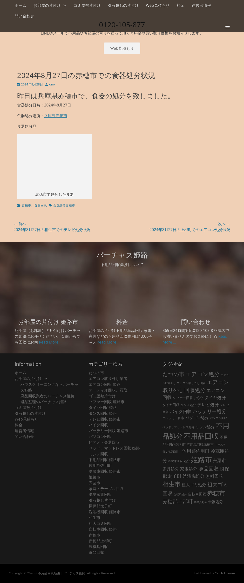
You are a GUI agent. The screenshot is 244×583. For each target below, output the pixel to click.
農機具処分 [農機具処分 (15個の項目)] (200, 502)
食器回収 (40, 205)
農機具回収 (98, 546)
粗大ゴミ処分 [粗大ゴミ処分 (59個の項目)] (194, 484)
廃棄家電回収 (100, 494)
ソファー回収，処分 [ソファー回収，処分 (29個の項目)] (188, 397)
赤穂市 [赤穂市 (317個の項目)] (216, 493)
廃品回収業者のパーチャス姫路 (47, 396)
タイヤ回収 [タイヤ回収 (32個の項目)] (171, 404)
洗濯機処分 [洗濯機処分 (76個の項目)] (193, 476)
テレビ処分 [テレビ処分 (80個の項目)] (208, 404)
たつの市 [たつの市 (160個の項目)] (173, 374)
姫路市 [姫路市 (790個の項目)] (201, 459)
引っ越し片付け (102, 500)
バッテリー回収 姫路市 (108, 430)
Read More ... (50, 342)
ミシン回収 (98, 454)
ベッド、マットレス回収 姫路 (114, 448)
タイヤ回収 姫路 (103, 407)
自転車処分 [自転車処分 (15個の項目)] (180, 494)
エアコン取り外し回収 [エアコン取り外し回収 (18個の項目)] (191, 383)
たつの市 (96, 372)
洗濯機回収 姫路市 (105, 511)
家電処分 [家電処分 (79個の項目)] (188, 469)
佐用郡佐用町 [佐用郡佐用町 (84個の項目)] (196, 451)
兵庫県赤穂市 (55, 115)
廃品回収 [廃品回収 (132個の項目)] (208, 468)
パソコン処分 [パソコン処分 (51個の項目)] (197, 417)
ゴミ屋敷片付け (87, 5)
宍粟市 (94, 482)
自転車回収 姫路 (103, 529)
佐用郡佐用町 (100, 465)
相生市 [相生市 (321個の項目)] (172, 484)
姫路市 (94, 477)
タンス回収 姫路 (103, 413)
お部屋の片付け (47, 5)
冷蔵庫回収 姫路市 (105, 471)
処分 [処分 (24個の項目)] (187, 461)
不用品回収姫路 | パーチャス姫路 (61, 573)
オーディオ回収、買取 (108, 390)
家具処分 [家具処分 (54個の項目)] (171, 469)
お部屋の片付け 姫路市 (48, 322)
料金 (180, 5)
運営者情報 (201, 5)
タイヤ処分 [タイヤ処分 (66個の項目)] (215, 397)
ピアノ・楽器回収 (104, 442)
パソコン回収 (100, 436)
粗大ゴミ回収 (100, 523)
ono (52, 84)
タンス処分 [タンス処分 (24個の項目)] (188, 405)
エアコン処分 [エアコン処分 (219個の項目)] (202, 374)
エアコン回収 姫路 (105, 384)
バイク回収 (98, 425)
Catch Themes (225, 573)
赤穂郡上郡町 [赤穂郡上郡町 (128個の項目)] (178, 501)
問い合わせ (24, 16)
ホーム (20, 5)
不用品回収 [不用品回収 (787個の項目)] (201, 436)
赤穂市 (26, 205)
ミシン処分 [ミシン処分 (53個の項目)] (205, 426)
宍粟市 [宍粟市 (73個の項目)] (219, 460)
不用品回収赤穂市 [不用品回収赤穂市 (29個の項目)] (200, 444)
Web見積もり (157, 5)
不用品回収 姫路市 (105, 459)
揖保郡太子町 (100, 506)
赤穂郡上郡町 (100, 540)
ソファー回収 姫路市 (106, 401)
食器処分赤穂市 (64, 205)
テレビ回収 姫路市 (105, 419)
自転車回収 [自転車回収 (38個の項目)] (197, 494)
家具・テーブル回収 (106, 488)
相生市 (94, 517)
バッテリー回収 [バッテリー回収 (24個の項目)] (173, 418)
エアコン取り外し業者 (108, 378)
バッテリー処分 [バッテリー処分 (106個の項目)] (209, 411)
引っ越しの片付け (123, 5)
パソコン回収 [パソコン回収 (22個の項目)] (218, 418)
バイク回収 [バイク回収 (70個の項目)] (180, 411)
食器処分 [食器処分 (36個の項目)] (215, 501)
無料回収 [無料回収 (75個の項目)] (214, 476)
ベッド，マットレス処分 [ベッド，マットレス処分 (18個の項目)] (178, 427)
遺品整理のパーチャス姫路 (43, 401)
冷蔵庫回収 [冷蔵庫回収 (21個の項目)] (175, 461)
